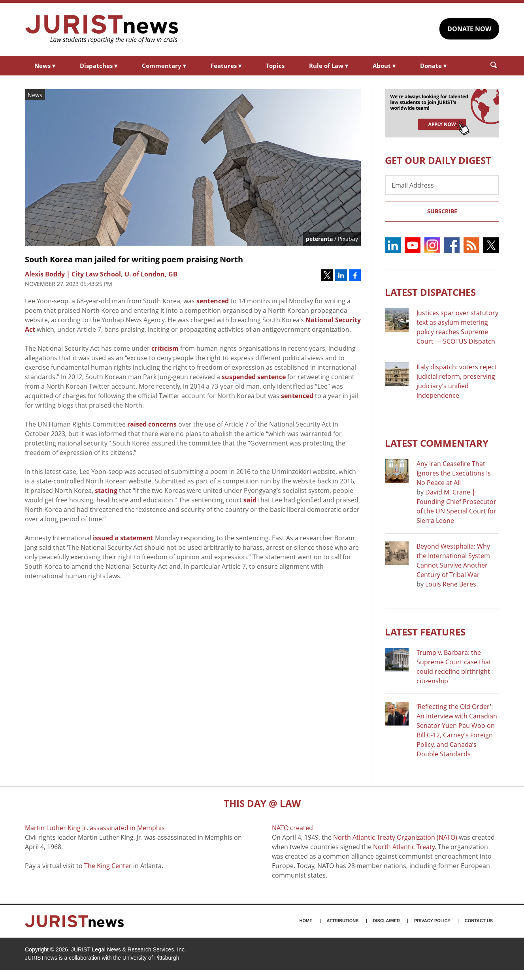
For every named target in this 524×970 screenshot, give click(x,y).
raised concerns (152, 424)
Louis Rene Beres (450, 584)
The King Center (108, 865)
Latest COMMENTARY (436, 442)
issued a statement (123, 538)
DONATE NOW (469, 28)
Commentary (164, 66)
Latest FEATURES (425, 631)
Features (226, 66)
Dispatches (98, 66)
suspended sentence (254, 376)
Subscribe (442, 211)
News (44, 66)
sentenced (212, 301)
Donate (433, 66)
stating (106, 490)
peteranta (319, 238)
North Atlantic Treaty (404, 846)
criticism (165, 348)
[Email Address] (442, 185)
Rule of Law (328, 66)
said (249, 500)
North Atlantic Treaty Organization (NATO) (395, 837)
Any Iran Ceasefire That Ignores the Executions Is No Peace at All (454, 473)
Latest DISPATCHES (430, 292)
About (384, 66)
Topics (275, 66)
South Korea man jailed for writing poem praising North (134, 259)
